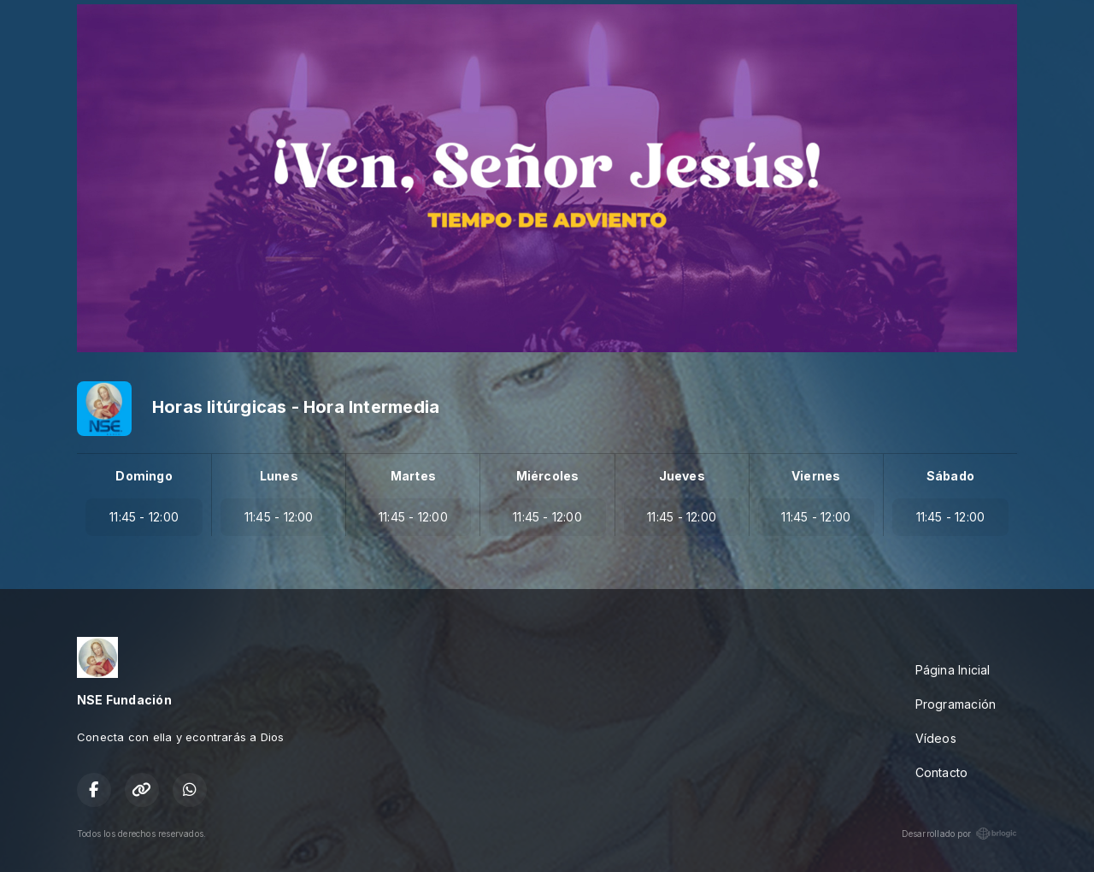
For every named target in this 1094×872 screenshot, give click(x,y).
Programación (956, 704)
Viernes (815, 475)
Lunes (279, 475)
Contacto (941, 772)
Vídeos (935, 738)
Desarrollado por (959, 834)
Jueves (682, 475)
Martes (413, 475)
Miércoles (547, 475)
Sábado (950, 475)
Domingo (143, 475)
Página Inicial (953, 670)
